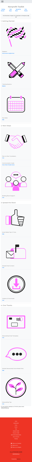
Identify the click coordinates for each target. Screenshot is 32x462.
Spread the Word (18, 10)
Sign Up (3, 85)
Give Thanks (26, 10)
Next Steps (10, 10)
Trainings (16, 438)
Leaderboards (16, 423)
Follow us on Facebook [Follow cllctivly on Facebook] (16, 443)
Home (16, 421)
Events (16, 427)
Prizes (16, 425)
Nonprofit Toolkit (16, 430)
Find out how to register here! (8, 53)
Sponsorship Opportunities (16, 434)
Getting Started (3, 10)
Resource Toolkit (16, 432)
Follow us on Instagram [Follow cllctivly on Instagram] (16, 447)
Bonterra (18, 459)
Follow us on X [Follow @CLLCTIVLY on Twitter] (14, 445)
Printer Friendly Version (10, 164)
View (3, 119)
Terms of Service (16, 436)
